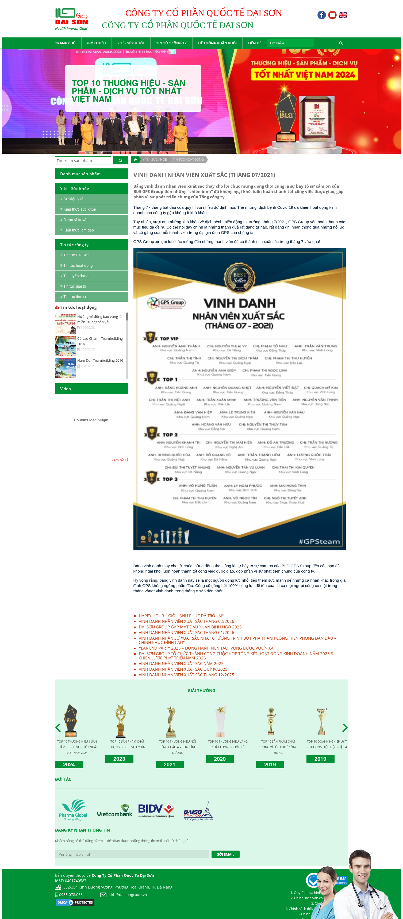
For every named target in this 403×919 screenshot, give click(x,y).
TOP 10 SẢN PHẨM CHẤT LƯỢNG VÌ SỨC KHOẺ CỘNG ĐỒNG (278, 747)
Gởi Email (225, 854)
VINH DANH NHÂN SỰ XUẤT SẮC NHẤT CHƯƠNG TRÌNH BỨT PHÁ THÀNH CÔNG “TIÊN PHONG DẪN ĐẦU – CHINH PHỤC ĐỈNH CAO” (237, 640)
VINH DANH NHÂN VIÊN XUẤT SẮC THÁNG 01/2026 (186, 632)
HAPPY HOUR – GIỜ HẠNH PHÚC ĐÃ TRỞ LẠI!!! (182, 615)
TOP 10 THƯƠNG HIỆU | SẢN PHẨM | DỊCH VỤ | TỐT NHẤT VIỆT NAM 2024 (77, 747)
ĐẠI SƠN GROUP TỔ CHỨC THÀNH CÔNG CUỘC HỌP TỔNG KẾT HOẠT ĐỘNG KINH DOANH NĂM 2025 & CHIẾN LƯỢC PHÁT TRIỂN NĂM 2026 (236, 656)
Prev (59, 728)
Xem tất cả (120, 460)
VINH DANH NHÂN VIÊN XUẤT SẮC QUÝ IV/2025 (183, 669)
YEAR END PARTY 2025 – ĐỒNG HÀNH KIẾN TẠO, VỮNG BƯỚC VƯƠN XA (206, 648)
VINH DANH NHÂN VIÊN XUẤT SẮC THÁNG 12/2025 (186, 674)
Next (346, 728)
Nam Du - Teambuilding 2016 (100, 360)
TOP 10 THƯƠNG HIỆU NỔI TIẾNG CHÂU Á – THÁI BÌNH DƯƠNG (177, 747)
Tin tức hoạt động (188, 159)
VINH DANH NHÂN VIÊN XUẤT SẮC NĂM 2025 (181, 663)
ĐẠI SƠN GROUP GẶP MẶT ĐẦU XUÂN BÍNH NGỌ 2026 (190, 627)
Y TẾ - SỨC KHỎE (155, 159)
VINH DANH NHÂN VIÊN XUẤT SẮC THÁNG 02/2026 (186, 621)
